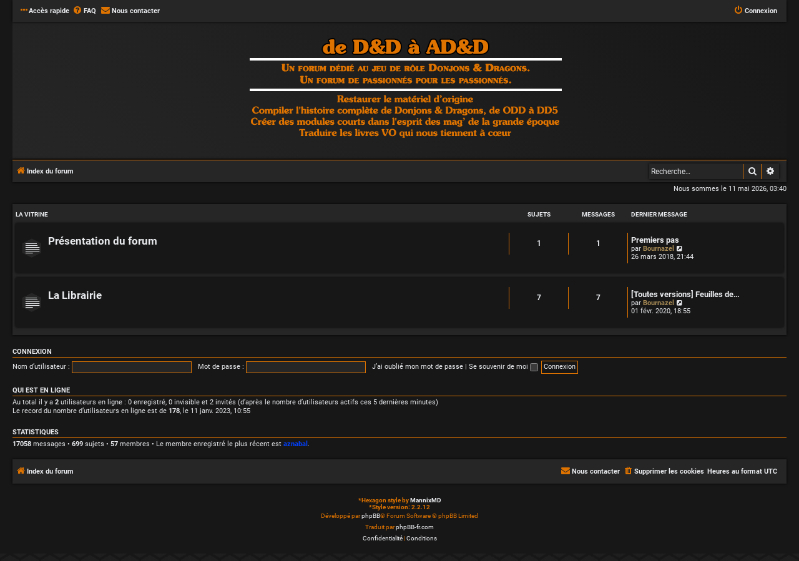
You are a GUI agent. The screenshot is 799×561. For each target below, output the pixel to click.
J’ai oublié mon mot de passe (417, 367)
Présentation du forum (102, 241)
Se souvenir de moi (503, 367)
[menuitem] (84, 11)
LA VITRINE (32, 214)
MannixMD (425, 500)
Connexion (32, 352)
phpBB (370, 515)
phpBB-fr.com (415, 527)
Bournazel (658, 249)
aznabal (295, 444)
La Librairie (75, 295)
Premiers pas (655, 240)
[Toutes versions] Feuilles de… (685, 294)
